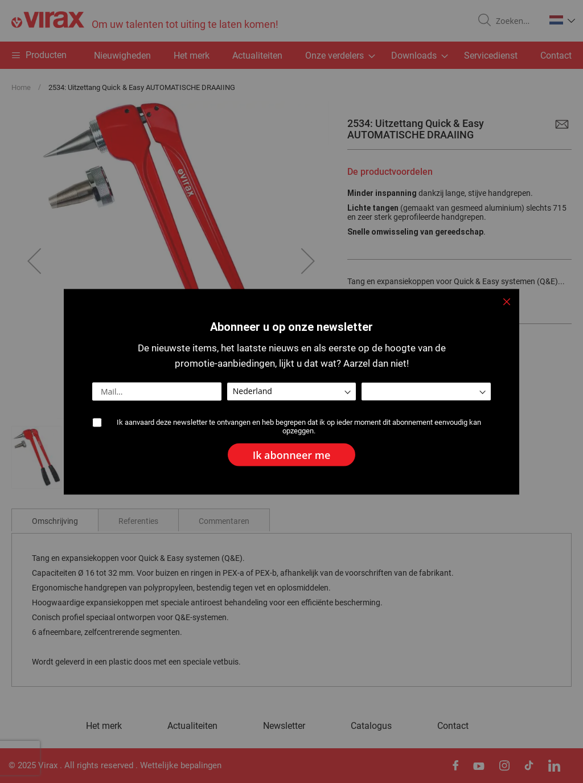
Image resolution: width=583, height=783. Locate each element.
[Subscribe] (292, 454)
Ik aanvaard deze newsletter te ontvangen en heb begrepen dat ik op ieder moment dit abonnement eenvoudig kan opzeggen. (299, 425)
